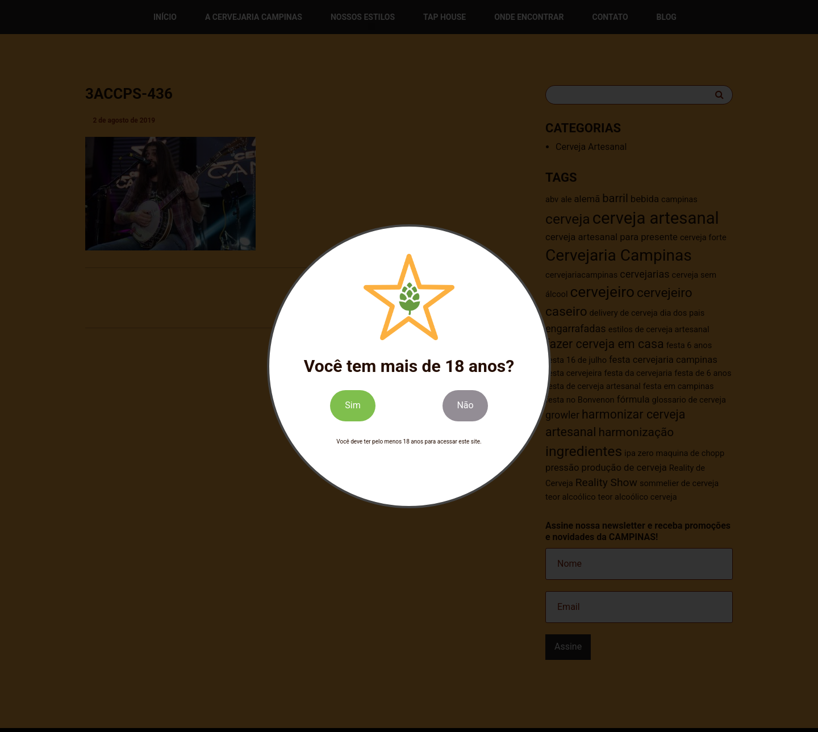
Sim (352, 405)
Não (465, 405)
